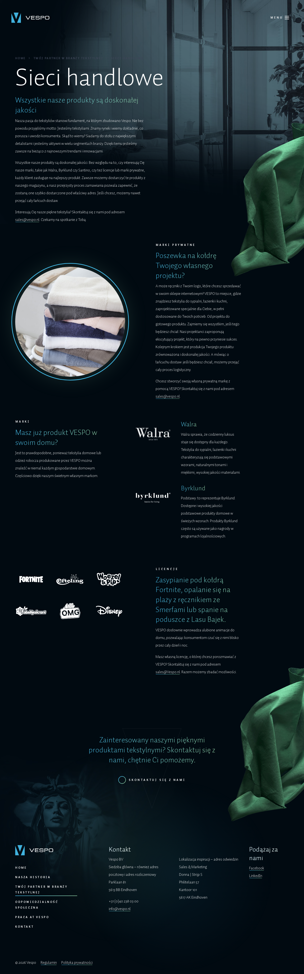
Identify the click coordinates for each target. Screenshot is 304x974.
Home (20, 58)
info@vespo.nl (120, 909)
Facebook (256, 868)
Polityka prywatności (77, 962)
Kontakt (24, 927)
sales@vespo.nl (27, 220)
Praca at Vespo (32, 917)
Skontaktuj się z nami (157, 780)
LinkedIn (255, 876)
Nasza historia (33, 877)
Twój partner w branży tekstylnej (68, 58)
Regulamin (49, 962)
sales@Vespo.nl (168, 672)
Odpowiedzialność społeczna (36, 905)
